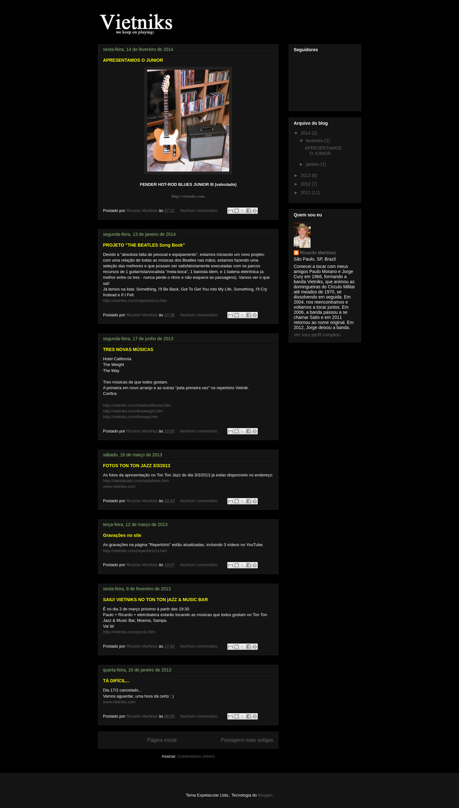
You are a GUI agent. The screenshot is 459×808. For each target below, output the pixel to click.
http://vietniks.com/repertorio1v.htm (135, 300)
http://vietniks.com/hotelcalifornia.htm (137, 405)
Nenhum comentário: (199, 210)
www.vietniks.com (119, 486)
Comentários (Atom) (196, 756)
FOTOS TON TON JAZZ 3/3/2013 (136, 465)
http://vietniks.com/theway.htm (130, 416)
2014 (306, 133)
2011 (306, 192)
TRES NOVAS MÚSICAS (128, 349)
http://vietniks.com (188, 196)
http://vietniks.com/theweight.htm (133, 411)
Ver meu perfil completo (317, 334)
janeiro (313, 164)
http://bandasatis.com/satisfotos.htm (136, 480)
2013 (306, 175)
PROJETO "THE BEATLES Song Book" (144, 245)
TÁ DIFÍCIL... (116, 680)
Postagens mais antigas (247, 740)
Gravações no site (122, 535)
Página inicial (161, 740)
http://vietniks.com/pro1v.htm (129, 631)
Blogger (265, 795)
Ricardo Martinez (318, 252)
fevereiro (315, 140)
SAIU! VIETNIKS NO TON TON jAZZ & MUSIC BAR (155, 599)
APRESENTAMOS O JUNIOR (133, 60)
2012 (306, 183)
